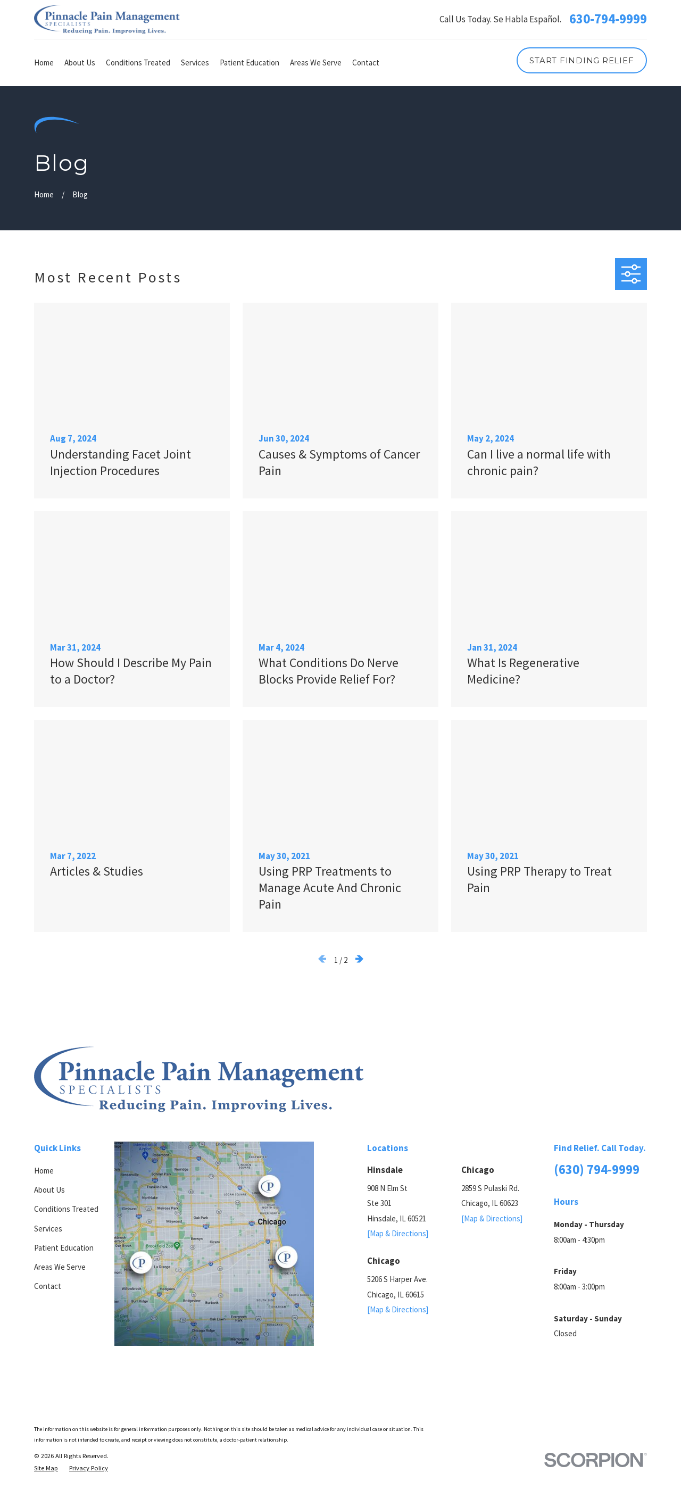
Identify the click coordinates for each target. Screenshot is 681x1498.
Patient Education (64, 1248)
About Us (49, 1190)
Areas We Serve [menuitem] (316, 62)
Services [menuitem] (195, 62)
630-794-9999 (608, 19)
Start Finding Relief (581, 60)
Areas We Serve (60, 1267)
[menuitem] (46, 1468)
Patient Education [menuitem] (249, 62)
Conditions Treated (66, 1209)
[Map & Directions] (397, 1233)
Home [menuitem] (44, 62)
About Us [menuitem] (79, 62)
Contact (47, 1286)
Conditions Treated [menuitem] (138, 62)
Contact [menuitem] (365, 62)
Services (48, 1229)
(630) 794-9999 (597, 1169)
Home (44, 1171)
